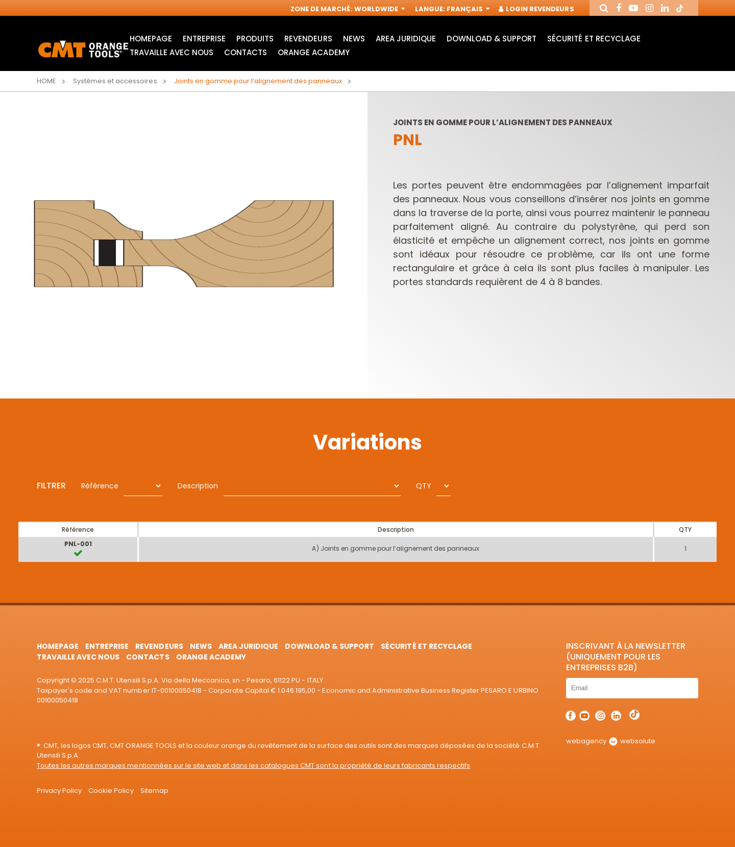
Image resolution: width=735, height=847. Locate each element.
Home (46, 81)
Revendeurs (308, 38)
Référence (99, 486)
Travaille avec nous (171, 52)
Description (198, 486)
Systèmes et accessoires (115, 81)
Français (467, 9)
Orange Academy (313, 52)
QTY (423, 486)
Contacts (245, 52)
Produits (255, 38)
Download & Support (491, 38)
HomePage (151, 38)
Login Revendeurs (537, 9)
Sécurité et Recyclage (593, 38)
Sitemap (154, 790)
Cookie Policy (110, 790)
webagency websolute (610, 741)
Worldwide (378, 9)
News (354, 38)
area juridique (406, 38)
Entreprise (204, 38)
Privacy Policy (59, 790)
